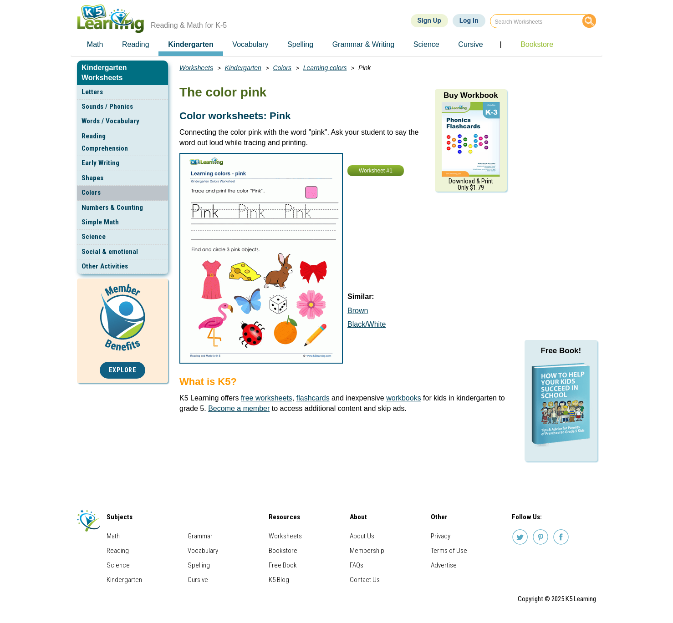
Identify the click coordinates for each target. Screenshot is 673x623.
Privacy (440, 536)
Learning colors (325, 67)
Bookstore (283, 551)
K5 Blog (279, 580)
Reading (118, 551)
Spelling (199, 565)
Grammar (200, 536)
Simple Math (100, 222)
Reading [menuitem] (135, 44)
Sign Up (429, 20)
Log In (469, 20)
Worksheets (196, 67)
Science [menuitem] (426, 44)
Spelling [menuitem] (300, 44)
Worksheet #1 (376, 170)
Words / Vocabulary (110, 121)
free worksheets (266, 398)
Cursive (198, 580)
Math (113, 536)
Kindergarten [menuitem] (191, 44)
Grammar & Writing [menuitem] (363, 44)
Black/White (366, 324)
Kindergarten (243, 67)
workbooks (403, 398)
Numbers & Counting (112, 207)
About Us (362, 536)
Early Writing (100, 163)
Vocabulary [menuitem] (250, 44)
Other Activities (105, 266)
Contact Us (365, 580)
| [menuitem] (500, 44)
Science (94, 237)
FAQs (356, 565)
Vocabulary (203, 551)
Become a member (239, 408)
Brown (357, 310)
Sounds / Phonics (107, 106)
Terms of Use (449, 551)
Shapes (92, 178)
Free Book (283, 565)
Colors (91, 192)
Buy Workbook (471, 95)
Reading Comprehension (105, 142)
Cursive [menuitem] (470, 44)
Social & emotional (110, 252)
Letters (92, 92)
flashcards (313, 398)
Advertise (444, 565)
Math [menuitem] (95, 44)
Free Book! (560, 350)
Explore (123, 370)
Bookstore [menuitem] (536, 44)
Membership (367, 551)
